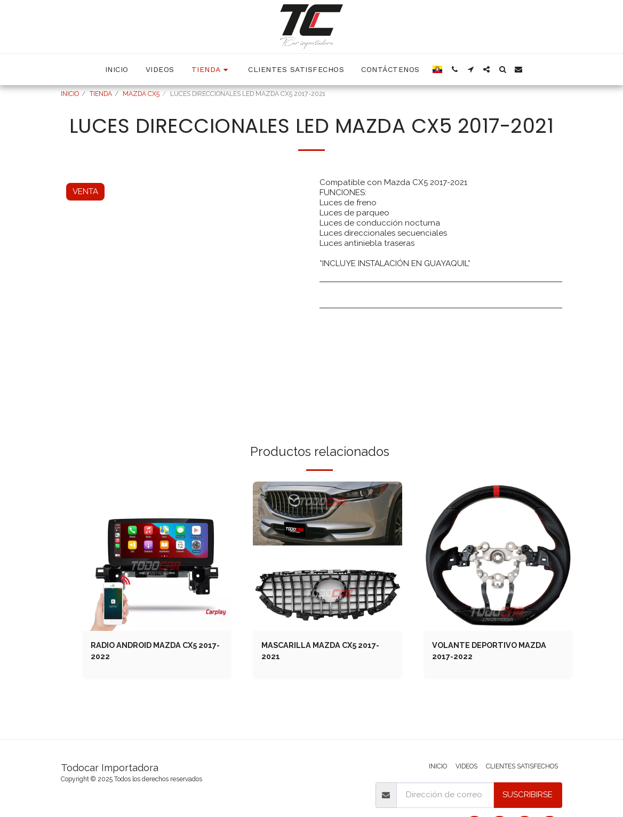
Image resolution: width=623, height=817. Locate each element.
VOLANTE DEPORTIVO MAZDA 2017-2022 (491, 651)
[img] (156, 556)
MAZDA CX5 (141, 94)
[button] (454, 69)
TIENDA (101, 94)
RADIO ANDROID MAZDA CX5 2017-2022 (147, 651)
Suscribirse (527, 794)
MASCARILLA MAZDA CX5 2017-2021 (324, 651)
